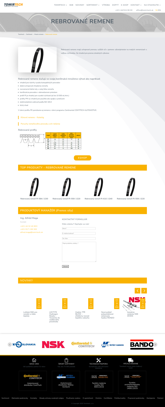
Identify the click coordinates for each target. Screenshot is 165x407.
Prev (10, 344)
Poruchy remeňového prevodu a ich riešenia (40, 123)
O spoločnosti (88, 398)
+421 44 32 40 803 (28, 226)
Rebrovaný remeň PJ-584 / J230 (34, 198)
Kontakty (33, 398)
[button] (137, 290)
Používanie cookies (73, 398)
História (98, 398)
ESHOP (82, 157)
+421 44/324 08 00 (123, 10)
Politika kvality (119, 398)
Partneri (160, 398)
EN (159, 10)
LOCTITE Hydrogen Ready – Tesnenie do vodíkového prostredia (54, 317)
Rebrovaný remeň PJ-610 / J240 (98, 198)
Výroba (106, 5)
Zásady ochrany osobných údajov (51, 398)
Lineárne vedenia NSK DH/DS (132, 314)
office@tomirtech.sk (145, 10)
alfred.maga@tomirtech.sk (31, 232)
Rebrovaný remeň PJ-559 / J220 (66, 198)
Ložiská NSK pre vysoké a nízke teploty (30, 314)
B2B (71, 5)
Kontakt (135, 5)
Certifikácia (108, 398)
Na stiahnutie (151, 5)
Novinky (80, 5)
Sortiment (92, 5)
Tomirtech (59, 5)
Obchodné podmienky (20, 398)
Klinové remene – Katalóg (32, 117)
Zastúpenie (151, 398)
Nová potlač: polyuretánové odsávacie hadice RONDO (107, 315)
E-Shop (124, 5)
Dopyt (115, 5)
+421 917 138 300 (28, 229)
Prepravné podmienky (136, 398)
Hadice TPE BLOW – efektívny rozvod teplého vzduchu (82, 315)
